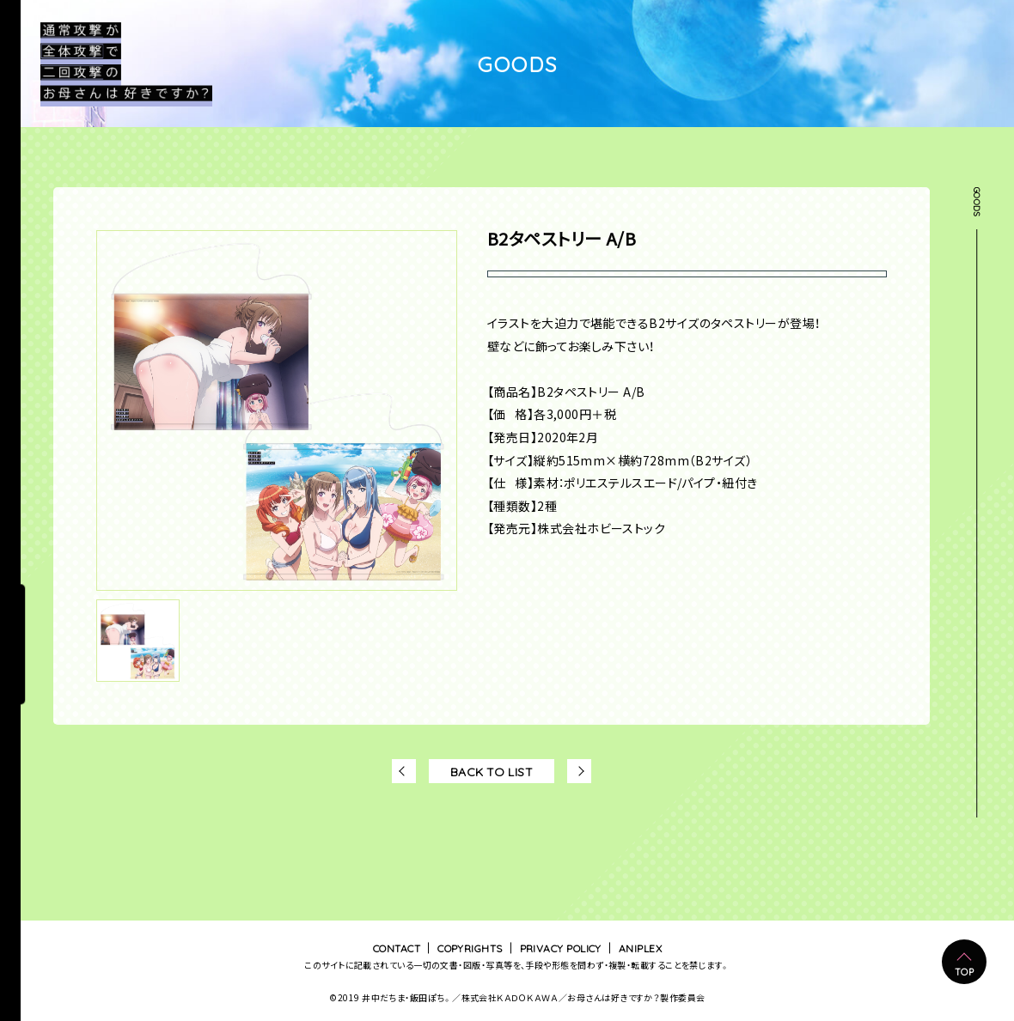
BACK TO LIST (491, 771)
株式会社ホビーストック (601, 528)
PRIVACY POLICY (561, 948)
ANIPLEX (640, 948)
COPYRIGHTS (470, 948)
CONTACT (396, 948)
